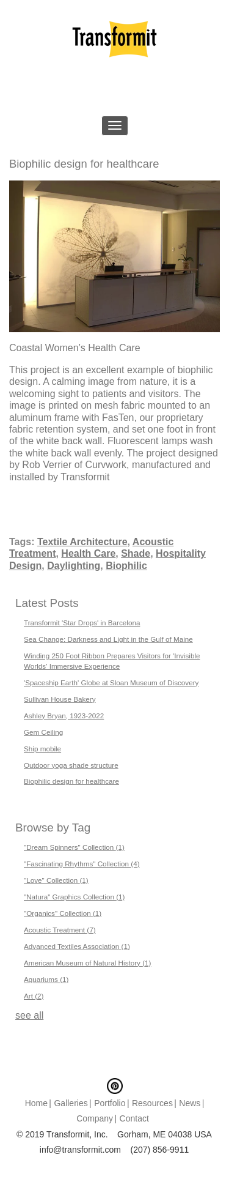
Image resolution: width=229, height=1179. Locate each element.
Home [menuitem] (36, 1103)
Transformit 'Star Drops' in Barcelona (82, 623)
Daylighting (73, 565)
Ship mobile (42, 749)
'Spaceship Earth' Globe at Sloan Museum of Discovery (111, 682)
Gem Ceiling (43, 732)
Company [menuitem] (94, 1118)
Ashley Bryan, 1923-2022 (64, 716)
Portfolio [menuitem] (109, 1103)
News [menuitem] (189, 1103)
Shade (135, 553)
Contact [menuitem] (134, 1118)
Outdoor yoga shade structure (71, 765)
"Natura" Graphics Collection (74, 897)
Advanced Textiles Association (77, 946)
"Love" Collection (56, 880)
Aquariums (46, 979)
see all (29, 1015)
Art (33, 996)
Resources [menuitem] (152, 1103)
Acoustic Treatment (60, 930)
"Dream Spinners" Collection (74, 847)
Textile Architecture (82, 542)
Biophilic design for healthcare (71, 781)
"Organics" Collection (62, 913)
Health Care (88, 553)
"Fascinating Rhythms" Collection (82, 864)
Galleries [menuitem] (70, 1103)
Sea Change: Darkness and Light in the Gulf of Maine (108, 639)
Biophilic (126, 565)
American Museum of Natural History (87, 963)
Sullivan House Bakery (60, 699)
